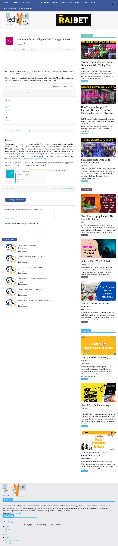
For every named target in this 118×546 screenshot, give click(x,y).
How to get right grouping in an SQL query (30, 289)
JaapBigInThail (22, 248)
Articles (8, 3)
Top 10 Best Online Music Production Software (94, 454)
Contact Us (8, 537)
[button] (112, 5)
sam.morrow (21, 293)
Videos (54, 3)
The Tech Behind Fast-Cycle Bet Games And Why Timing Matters (97, 64)
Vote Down (68, 86)
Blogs (17, 3)
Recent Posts (66, 3)
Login (84, 3)
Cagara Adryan (85, 363)
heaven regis (21, 271)
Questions (26, 3)
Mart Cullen (84, 411)
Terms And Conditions (12, 540)
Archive (93, 3)
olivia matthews (22, 259)
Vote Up (56, 86)
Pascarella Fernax (24, 171)
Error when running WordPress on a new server (31, 256)
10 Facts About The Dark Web (96, 261)
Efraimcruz (84, 165)
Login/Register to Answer (15, 200)
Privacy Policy (9, 543)
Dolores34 (84, 116)
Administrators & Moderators (18, 8)
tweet (9, 120)
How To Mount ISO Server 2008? (27, 245)
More (77, 3)
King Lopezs (21, 282)
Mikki (82, 68)
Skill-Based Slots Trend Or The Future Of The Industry (96, 161)
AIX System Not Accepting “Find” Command (30, 267)
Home (7, 526)
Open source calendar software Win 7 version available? (33, 278)
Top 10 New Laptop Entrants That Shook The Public (97, 217)
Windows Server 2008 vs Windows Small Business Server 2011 (35, 300)
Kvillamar (84, 264)
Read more (84, 81)
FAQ (6, 535)
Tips (35, 3)
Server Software (36, 93)
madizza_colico (22, 304)
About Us (8, 532)
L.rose (82, 222)
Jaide (82, 309)
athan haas (14, 50)
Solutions (44, 3)
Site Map (8, 529)
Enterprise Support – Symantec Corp (33, 158)
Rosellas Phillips (85, 458)
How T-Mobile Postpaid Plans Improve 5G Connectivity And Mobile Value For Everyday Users (97, 110)
